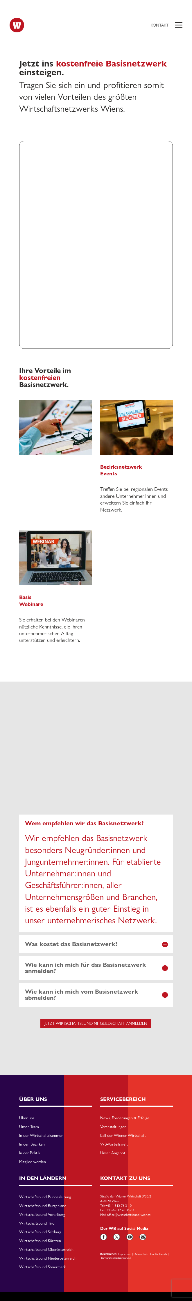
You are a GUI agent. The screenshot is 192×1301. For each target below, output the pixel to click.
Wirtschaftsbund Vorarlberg (42, 1214)
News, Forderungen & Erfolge (124, 1118)
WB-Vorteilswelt (114, 1144)
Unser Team (29, 1127)
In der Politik (29, 1153)
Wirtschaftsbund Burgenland (42, 1206)
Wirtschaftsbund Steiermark (42, 1267)
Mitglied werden (32, 1162)
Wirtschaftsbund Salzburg (40, 1232)
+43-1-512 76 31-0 (118, 1206)
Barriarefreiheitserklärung (116, 1258)
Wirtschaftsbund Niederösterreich (47, 1258)
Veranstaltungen (113, 1127)
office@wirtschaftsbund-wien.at (128, 1215)
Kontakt (159, 25)
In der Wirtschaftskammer (41, 1135)
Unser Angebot (112, 1153)
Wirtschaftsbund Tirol (37, 1223)
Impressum (124, 1254)
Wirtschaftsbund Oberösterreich (46, 1249)
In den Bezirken (32, 1144)
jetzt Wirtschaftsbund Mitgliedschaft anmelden (95, 1023)
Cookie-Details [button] (158, 1254)
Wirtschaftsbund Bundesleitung (45, 1197)
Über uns (26, 1118)
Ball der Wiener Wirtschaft (123, 1135)
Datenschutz (141, 1254)
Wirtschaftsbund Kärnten (40, 1241)
